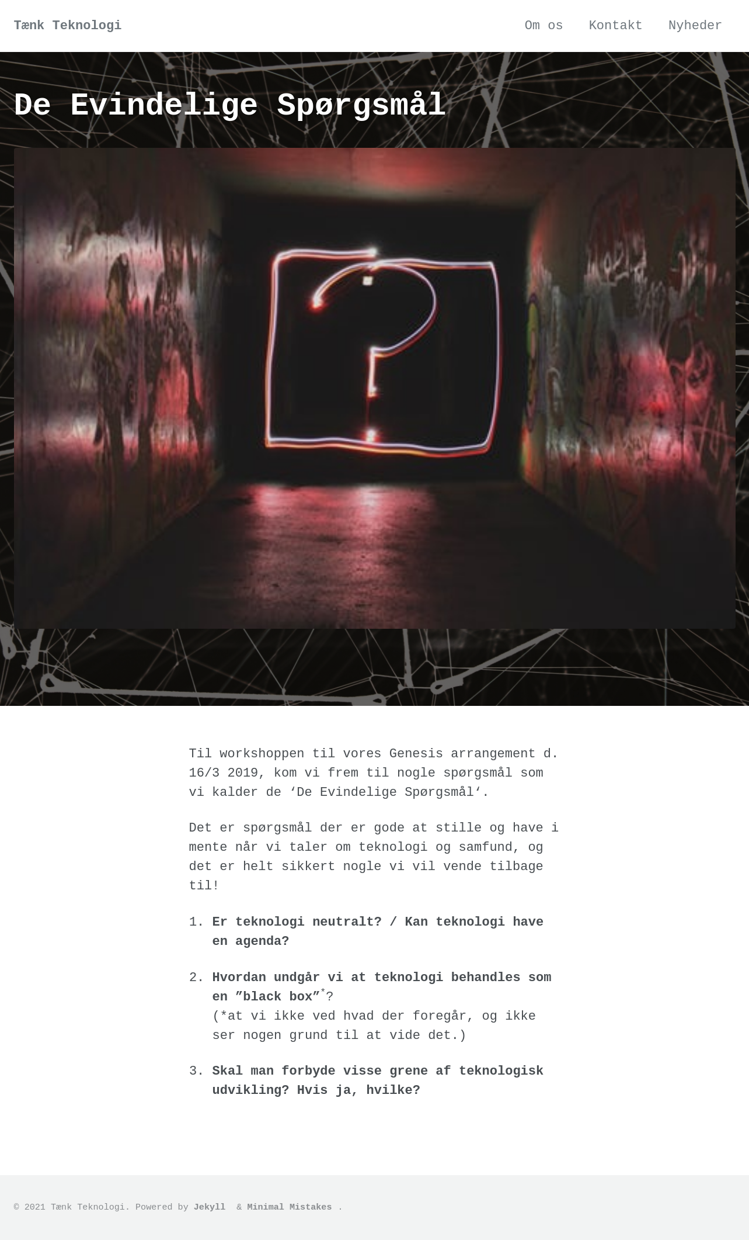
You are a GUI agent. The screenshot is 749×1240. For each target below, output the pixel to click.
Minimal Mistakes (289, 1207)
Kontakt (616, 26)
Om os (544, 26)
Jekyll (209, 1207)
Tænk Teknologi (68, 26)
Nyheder (695, 26)
